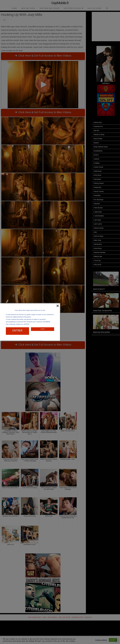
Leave (43, 329)
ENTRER (17, 330)
